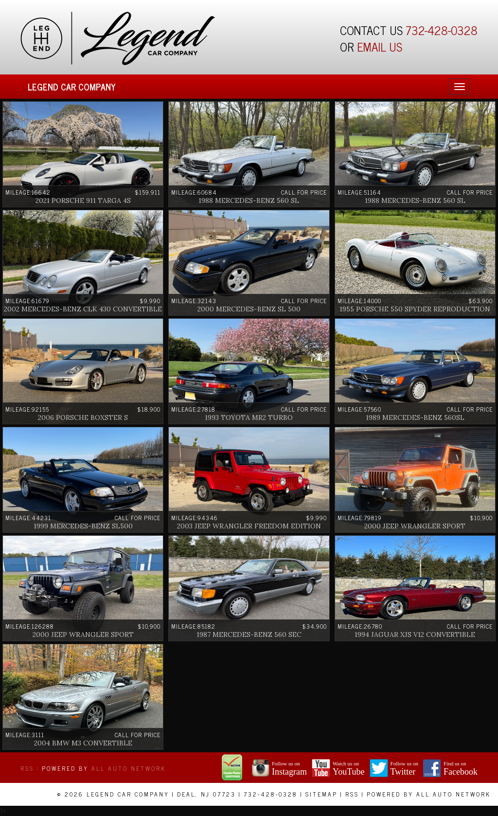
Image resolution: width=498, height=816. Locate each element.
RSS (27, 768)
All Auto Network (128, 768)
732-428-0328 (442, 29)
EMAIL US (379, 46)
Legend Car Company (72, 86)
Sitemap (321, 794)
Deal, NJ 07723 (206, 794)
